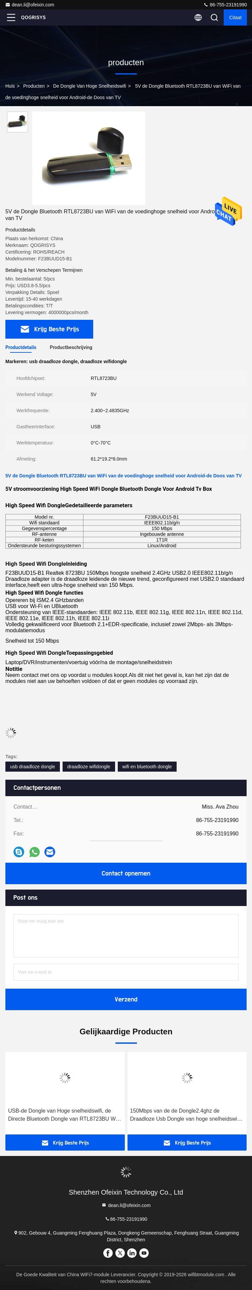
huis (10, 86)
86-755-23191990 (225, 4)
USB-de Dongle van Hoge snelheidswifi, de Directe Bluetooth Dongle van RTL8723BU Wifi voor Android (63, 1115)
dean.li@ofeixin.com (29, 4)
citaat (235, 17)
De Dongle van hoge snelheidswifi (89, 86)
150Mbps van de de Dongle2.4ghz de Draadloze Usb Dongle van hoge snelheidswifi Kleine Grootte (185, 1115)
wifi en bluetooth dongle (147, 766)
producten (34, 86)
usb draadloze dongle (32, 766)
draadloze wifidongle (88, 766)
